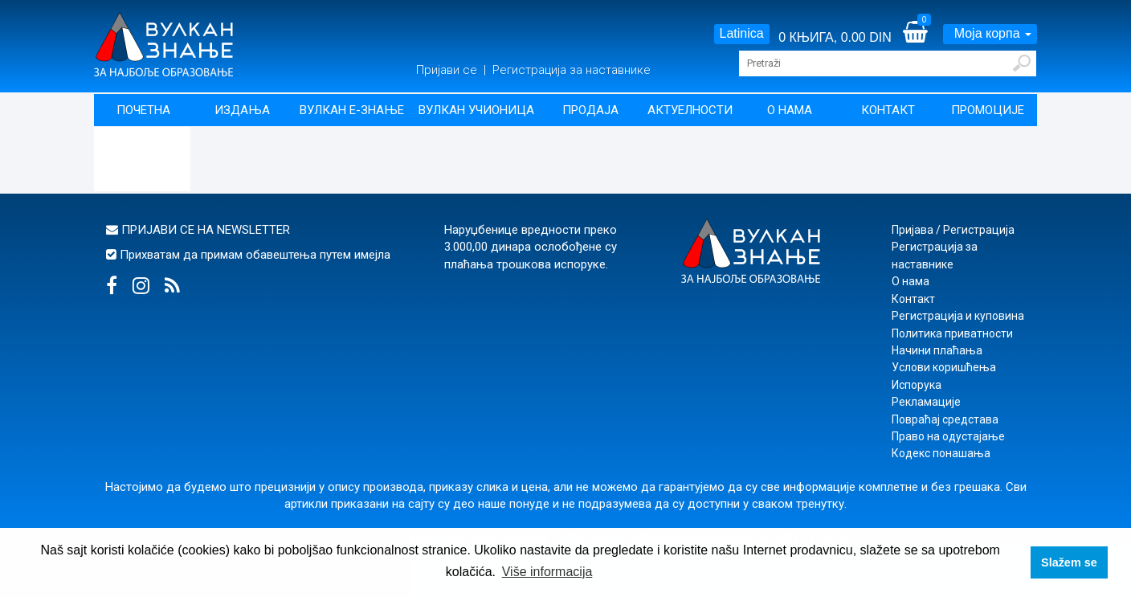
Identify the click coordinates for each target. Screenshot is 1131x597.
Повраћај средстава (945, 419)
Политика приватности (952, 333)
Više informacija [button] (547, 572)
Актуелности (690, 110)
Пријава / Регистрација (953, 229)
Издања (242, 110)
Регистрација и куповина (958, 315)
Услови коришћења (944, 367)
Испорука (916, 384)
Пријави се (448, 70)
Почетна (143, 110)
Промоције (987, 110)
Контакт (888, 110)
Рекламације (926, 401)
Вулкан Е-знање (352, 110)
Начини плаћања (937, 350)
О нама (789, 110)
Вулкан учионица (476, 110)
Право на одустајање (948, 436)
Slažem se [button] (1069, 562)
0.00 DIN (866, 37)
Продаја (590, 110)
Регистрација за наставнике (571, 70)
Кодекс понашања (941, 453)
